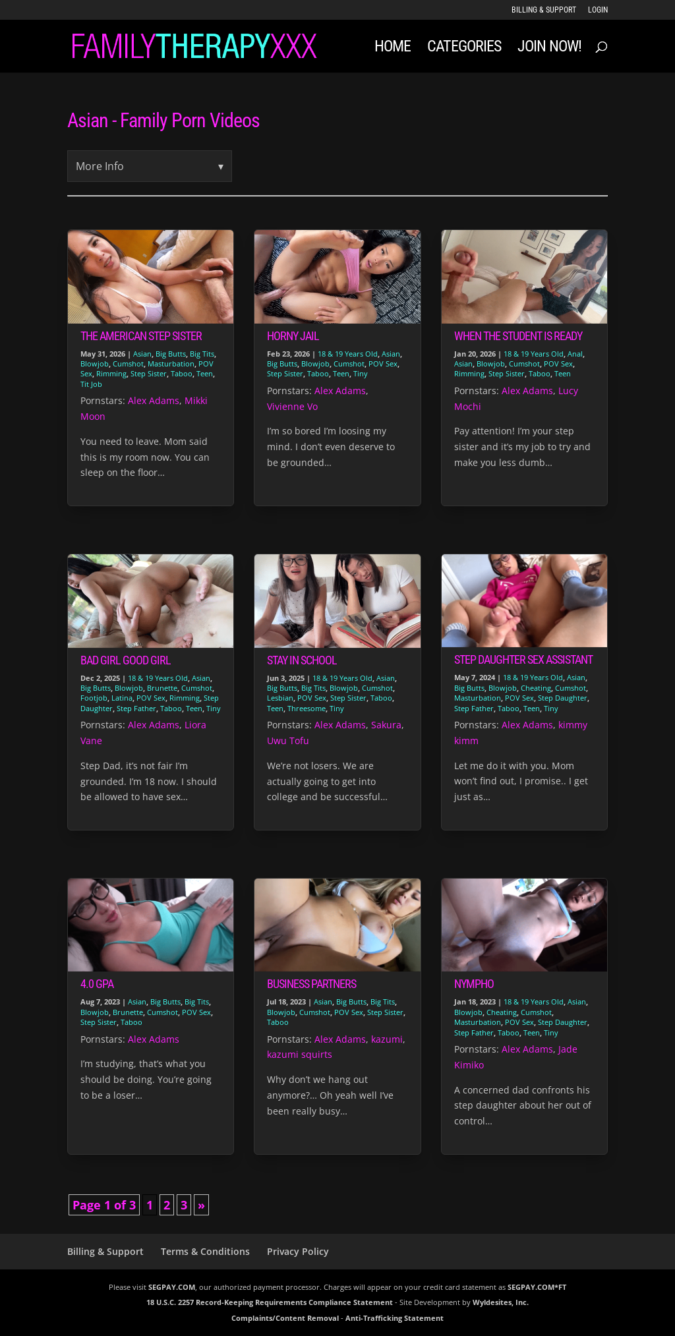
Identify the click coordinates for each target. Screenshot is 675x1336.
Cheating (536, 688)
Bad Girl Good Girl (125, 660)
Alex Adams (153, 400)
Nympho (474, 984)
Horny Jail (293, 336)
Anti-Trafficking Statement (394, 1318)
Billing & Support (544, 10)
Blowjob (94, 363)
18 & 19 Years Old (348, 354)
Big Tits (202, 354)
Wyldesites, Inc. (501, 1302)
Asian (142, 354)
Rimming (111, 373)
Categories (464, 48)
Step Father (136, 708)
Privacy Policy (298, 1251)
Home (392, 48)
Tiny (360, 373)
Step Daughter (562, 698)
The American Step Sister (141, 336)
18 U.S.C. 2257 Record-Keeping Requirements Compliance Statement (269, 1302)
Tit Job (91, 384)
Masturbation (171, 363)
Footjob (93, 698)
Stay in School (302, 660)
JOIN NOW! (549, 48)
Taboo (181, 373)
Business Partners (311, 984)
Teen (204, 373)
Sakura (386, 724)
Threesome (306, 708)
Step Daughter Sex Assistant (523, 659)
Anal (575, 354)
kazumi (387, 1039)
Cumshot (128, 363)
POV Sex (382, 363)
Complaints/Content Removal (285, 1318)
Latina (121, 698)
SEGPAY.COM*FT (537, 1287)
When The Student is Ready (518, 336)
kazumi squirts (299, 1054)
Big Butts (171, 354)
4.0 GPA (96, 984)
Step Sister (149, 373)
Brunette (162, 688)
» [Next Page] (201, 1205)
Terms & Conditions (205, 1251)
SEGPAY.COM (171, 1287)
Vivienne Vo (292, 406)
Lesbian (280, 698)
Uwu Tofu (288, 740)
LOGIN (598, 10)
